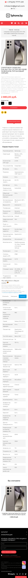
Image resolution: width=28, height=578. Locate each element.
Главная (11, 29)
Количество (5, 100)
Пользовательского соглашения (10, 556)
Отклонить (5, 296)
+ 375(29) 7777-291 (15, 2)
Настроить (14, 296)
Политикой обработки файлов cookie (12, 292)
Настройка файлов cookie (6, 571)
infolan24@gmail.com (14, 6)
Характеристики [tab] (14, 121)
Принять (22, 296)
